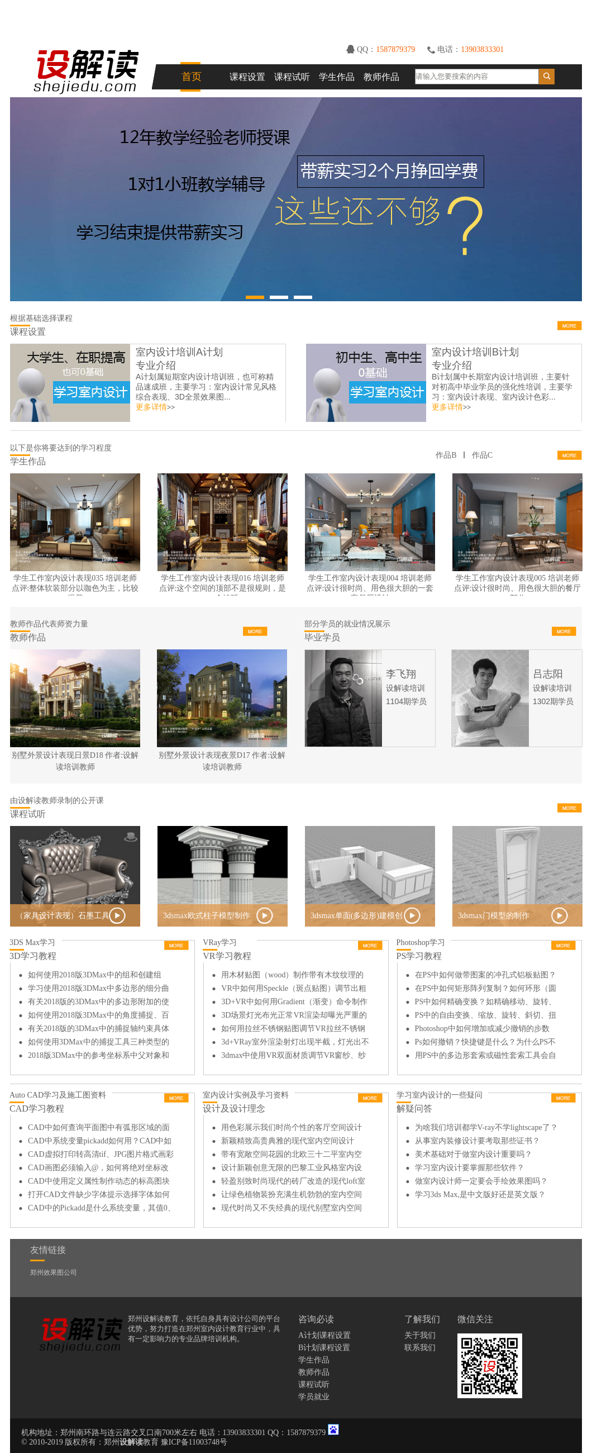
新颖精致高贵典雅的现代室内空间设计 (287, 1141)
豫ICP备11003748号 (194, 1442)
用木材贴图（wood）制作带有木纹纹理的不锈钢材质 (292, 976)
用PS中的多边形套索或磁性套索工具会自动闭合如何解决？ (486, 1056)
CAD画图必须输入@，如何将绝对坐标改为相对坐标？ (98, 1169)
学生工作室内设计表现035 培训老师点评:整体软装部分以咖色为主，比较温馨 (75, 588)
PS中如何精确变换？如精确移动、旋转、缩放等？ (486, 1003)
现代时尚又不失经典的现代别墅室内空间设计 (291, 1209)
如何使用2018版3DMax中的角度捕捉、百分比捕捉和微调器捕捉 (98, 1016)
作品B (446, 455)
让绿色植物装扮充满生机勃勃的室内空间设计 (291, 1196)
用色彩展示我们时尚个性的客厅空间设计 (291, 1127)
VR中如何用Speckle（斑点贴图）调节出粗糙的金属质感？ (293, 989)
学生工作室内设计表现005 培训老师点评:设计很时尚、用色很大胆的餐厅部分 (517, 588)
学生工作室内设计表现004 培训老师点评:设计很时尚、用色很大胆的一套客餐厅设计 (370, 588)
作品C (482, 455)
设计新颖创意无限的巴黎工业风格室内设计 (291, 1169)
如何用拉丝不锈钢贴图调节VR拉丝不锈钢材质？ (293, 1030)
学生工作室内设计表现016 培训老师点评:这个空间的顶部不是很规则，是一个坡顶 (223, 588)
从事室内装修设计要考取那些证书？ (477, 1141)
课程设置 (247, 77)
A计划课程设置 (324, 1335)
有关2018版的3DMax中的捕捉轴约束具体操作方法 (98, 1030)
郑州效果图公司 (53, 1272)
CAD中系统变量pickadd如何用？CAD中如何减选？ (99, 1142)
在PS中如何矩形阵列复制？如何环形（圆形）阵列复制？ (486, 989)
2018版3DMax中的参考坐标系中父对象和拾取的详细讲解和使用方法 (98, 1056)
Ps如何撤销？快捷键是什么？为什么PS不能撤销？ (485, 1043)
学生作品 (337, 77)
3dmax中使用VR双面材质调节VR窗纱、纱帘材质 (293, 1056)
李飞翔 (401, 674)
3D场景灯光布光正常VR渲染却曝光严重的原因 (294, 1016)
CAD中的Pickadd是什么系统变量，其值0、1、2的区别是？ (101, 1209)
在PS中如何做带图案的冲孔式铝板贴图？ (486, 975)
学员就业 (314, 1397)
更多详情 (151, 407)
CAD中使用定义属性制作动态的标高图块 (99, 1181)
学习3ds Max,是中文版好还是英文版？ (480, 1194)
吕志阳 (548, 674)
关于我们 (420, 1335)
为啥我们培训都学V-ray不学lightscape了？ (486, 1127)
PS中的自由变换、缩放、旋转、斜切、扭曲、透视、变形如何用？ (486, 1016)
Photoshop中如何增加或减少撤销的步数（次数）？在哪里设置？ (482, 1030)
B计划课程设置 (324, 1347)
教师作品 (381, 77)
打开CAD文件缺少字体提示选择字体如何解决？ (99, 1196)
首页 (192, 76)
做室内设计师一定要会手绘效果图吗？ (481, 1181)
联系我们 (420, 1347)
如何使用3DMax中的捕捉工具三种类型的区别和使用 (98, 1043)
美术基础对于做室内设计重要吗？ (473, 1154)
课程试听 (292, 77)
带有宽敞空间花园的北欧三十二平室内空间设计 (291, 1155)
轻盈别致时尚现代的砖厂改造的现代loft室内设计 (293, 1182)
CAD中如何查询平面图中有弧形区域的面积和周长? (99, 1128)
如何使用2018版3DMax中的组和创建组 (94, 975)
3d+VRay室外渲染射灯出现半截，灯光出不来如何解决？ (295, 1043)
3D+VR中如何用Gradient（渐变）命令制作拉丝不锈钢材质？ (294, 1003)
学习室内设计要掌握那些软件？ (469, 1168)
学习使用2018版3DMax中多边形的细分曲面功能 (98, 989)
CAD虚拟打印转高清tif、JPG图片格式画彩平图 (101, 1155)
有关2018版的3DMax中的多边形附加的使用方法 (98, 1003)
